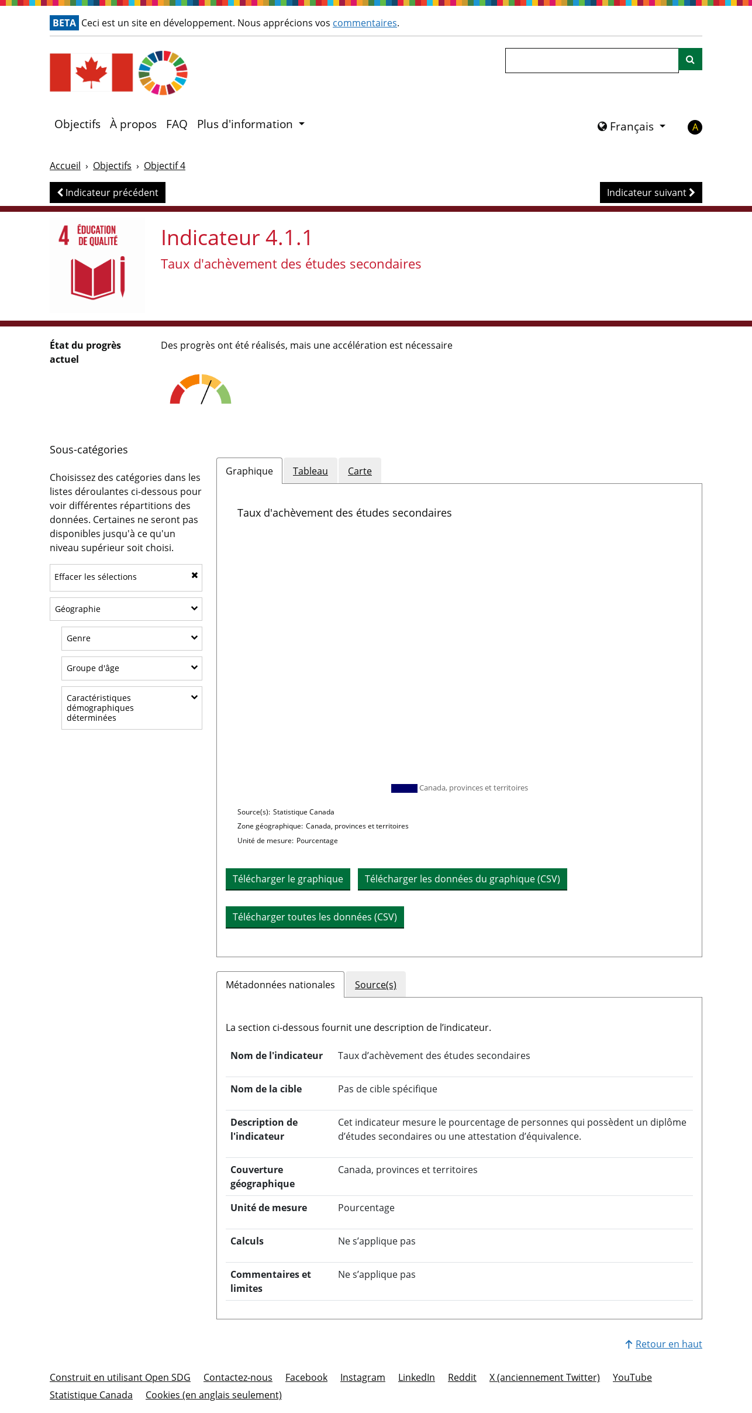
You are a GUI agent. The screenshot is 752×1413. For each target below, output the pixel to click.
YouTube (632, 1377)
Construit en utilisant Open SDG (120, 1377)
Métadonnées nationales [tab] (280, 984)
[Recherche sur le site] (690, 59)
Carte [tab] (360, 471)
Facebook (306, 1377)
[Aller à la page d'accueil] (152, 73)
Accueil (65, 165)
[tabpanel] (459, 720)
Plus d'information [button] (246, 124)
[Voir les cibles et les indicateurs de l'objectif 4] (97, 265)
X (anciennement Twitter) (544, 1377)
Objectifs (77, 124)
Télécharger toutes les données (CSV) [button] (315, 916)
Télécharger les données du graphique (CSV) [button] (462, 878)
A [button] (695, 127)
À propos (133, 124)
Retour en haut (663, 1344)
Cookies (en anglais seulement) (214, 1394)
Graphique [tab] (249, 471)
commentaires (365, 22)
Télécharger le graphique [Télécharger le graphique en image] (288, 878)
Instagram (362, 1377)
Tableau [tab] (310, 471)
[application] (459, 656)
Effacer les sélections (126, 576)
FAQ (177, 124)
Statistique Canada (91, 1394)
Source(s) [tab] (375, 984)
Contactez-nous (237, 1377)
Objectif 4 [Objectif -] (164, 165)
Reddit (462, 1377)
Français (627, 126)
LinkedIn (416, 1377)
